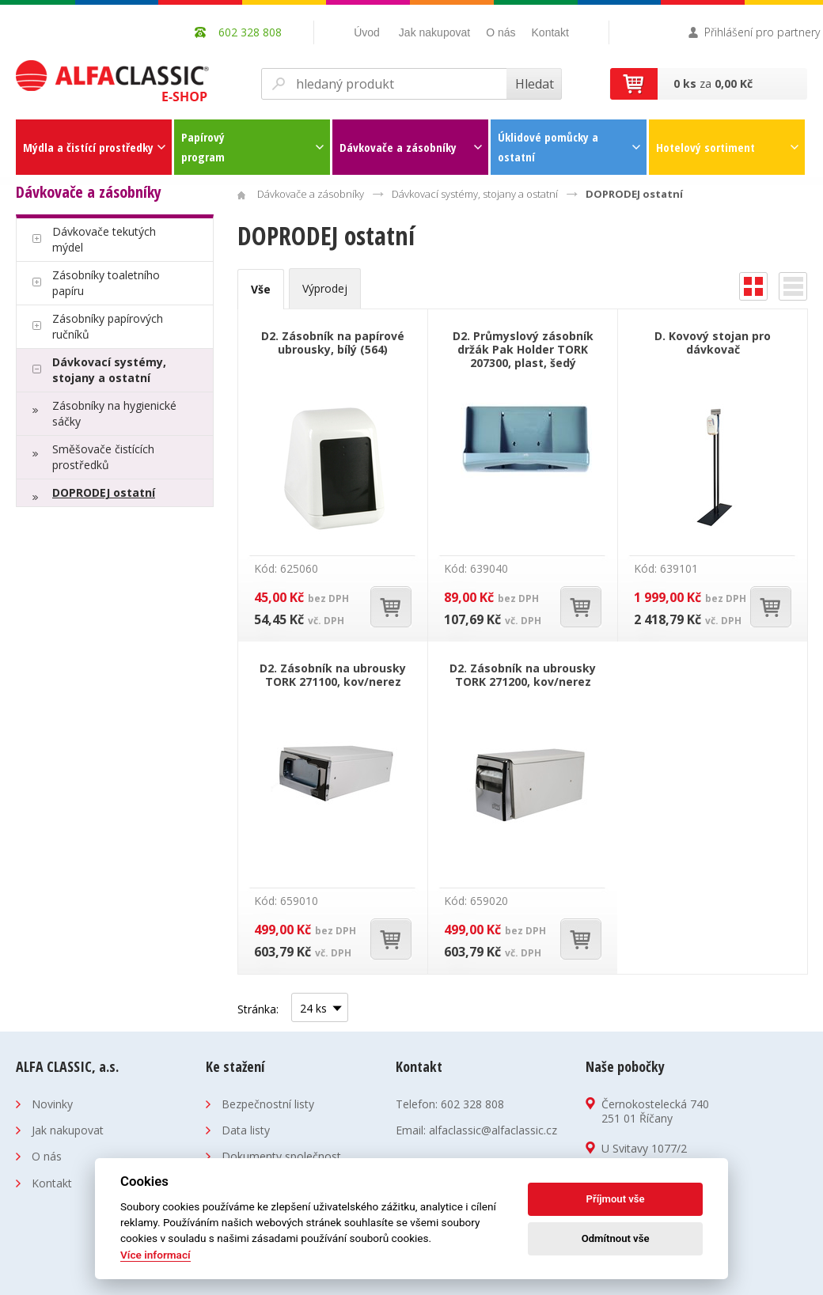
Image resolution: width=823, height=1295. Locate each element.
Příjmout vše (615, 1199)
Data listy (246, 1130)
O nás (500, 32)
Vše (261, 289)
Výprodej (324, 288)
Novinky (52, 1103)
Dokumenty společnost (281, 1156)
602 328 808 (472, 1103)
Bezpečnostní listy (268, 1103)
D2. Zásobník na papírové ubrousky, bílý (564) (332, 342)
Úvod (367, 32)
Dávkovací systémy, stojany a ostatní (109, 369)
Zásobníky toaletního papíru (106, 282)
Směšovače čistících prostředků (103, 456)
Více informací (155, 1254)
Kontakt (550, 32)
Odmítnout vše (616, 1238)
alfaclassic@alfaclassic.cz (493, 1130)
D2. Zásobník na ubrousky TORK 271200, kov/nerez (522, 675)
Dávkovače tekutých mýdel (104, 239)
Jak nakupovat (434, 32)
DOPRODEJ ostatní (103, 492)
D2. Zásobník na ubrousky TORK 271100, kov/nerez (333, 675)
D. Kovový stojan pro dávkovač (712, 342)
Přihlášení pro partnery (762, 32)
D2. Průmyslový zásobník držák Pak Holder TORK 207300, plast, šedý (523, 349)
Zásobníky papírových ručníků (107, 326)
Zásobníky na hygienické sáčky (114, 413)
